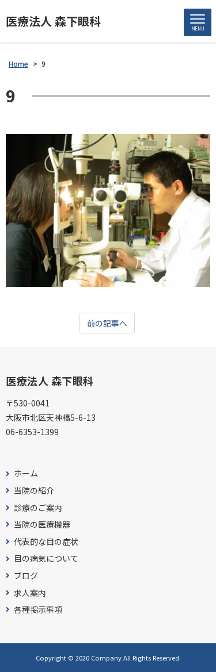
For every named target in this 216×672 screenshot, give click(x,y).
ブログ (26, 575)
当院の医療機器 (42, 524)
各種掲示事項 (38, 609)
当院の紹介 (34, 490)
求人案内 (30, 592)
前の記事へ (107, 323)
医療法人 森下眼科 (53, 21)
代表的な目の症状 (46, 541)
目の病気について (46, 558)
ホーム (26, 473)
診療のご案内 (38, 507)
